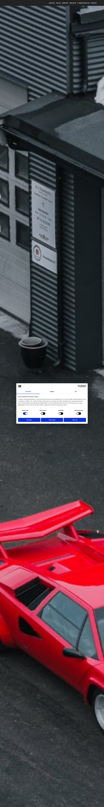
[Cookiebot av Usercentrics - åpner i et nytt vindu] (79, 386)
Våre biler (73, 3)
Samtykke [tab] (28, 391)
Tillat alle (74, 420)
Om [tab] (76, 391)
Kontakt (94, 3)
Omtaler (52, 3)
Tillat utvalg (52, 420)
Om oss (58, 3)
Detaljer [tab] (52, 391)
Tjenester (65, 3)
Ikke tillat (29, 420)
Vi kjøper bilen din (83, 3)
